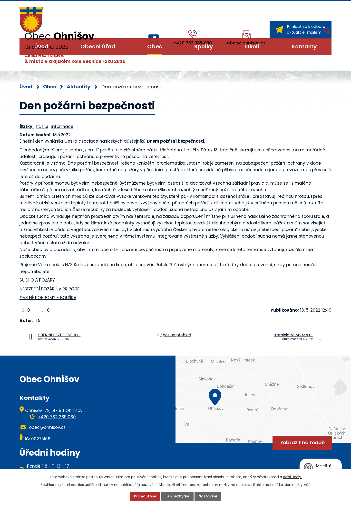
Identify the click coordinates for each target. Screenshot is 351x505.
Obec (154, 46)
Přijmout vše (145, 496)
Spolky (203, 46)
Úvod (41, 46)
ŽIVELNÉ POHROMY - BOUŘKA (48, 298)
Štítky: (27, 126)
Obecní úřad (97, 46)
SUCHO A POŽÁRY (37, 280)
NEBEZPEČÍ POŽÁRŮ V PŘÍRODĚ (49, 289)
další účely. (292, 476)
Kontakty (304, 46)
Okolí (252, 46)
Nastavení (208, 496)
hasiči (42, 126)
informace (62, 126)
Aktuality (78, 86)
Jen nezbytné (177, 496)
